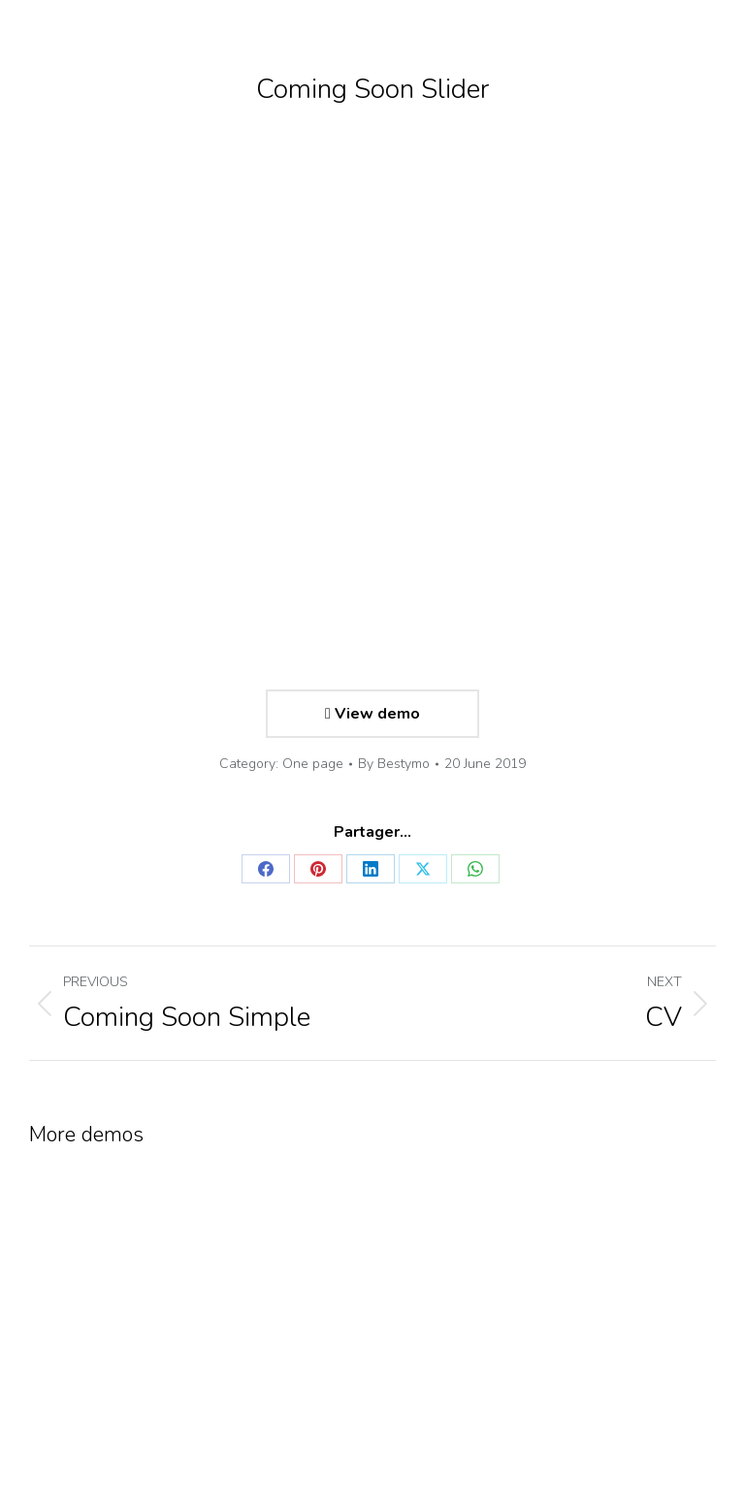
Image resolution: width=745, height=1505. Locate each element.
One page (312, 763)
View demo (372, 713)
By (394, 763)
